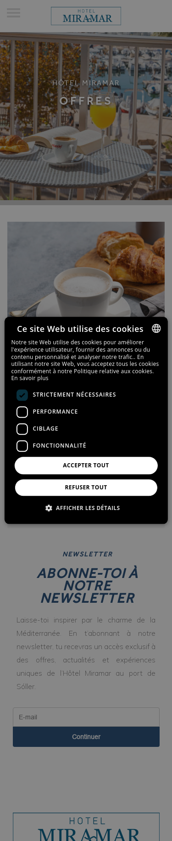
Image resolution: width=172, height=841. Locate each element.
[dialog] (85, 420)
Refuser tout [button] (86, 488)
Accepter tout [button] (86, 465)
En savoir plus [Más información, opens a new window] (29, 378)
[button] (86, 508)
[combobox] (156, 328)
